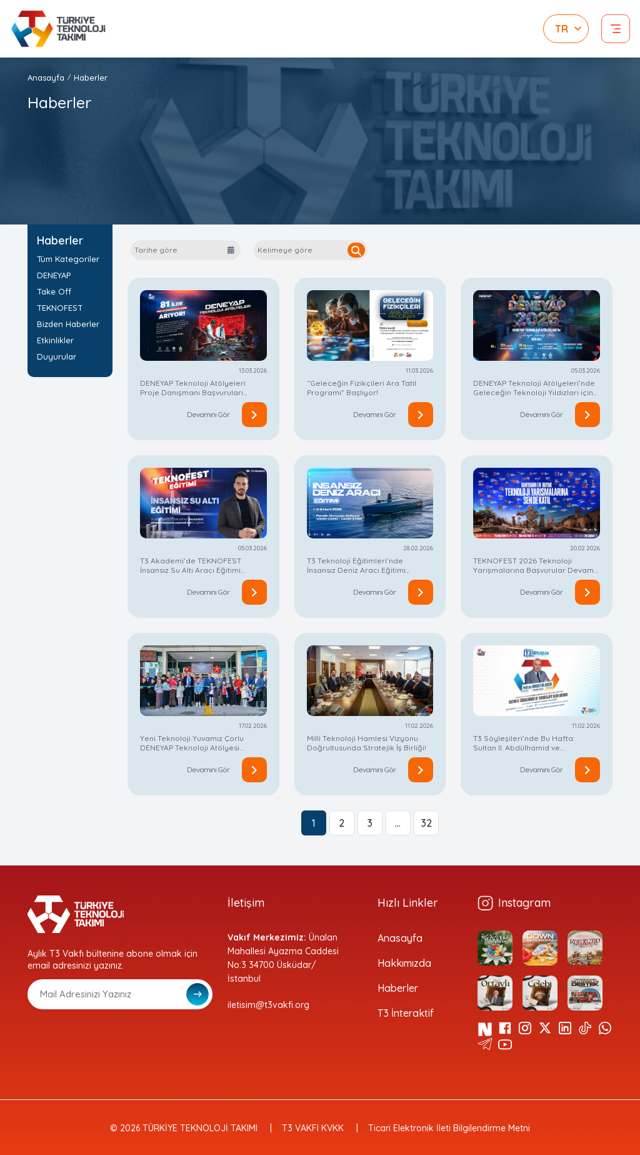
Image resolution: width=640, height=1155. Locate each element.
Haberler (91, 78)
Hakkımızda (404, 963)
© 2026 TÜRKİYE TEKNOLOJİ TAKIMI (184, 1128)
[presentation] (123, 1040)
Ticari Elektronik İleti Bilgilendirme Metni (449, 1128)
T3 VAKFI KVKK (313, 1128)
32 (426, 823)
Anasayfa (46, 78)
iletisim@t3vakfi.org (268, 1005)
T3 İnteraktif (406, 1013)
